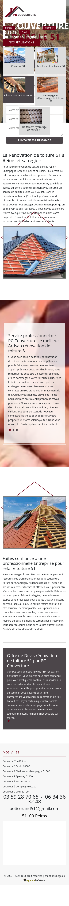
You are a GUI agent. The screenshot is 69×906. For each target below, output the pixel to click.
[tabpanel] (34, 381)
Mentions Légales (55, 875)
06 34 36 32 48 (47, 799)
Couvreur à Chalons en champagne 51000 (26, 771)
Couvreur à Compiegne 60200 (19, 786)
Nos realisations (21, 42)
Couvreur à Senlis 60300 (16, 766)
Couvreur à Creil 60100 (16, 791)
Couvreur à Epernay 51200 (18, 776)
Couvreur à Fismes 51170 (17, 781)
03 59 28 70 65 (28, 27)
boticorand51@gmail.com (25, 36)
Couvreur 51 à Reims (14, 761)
